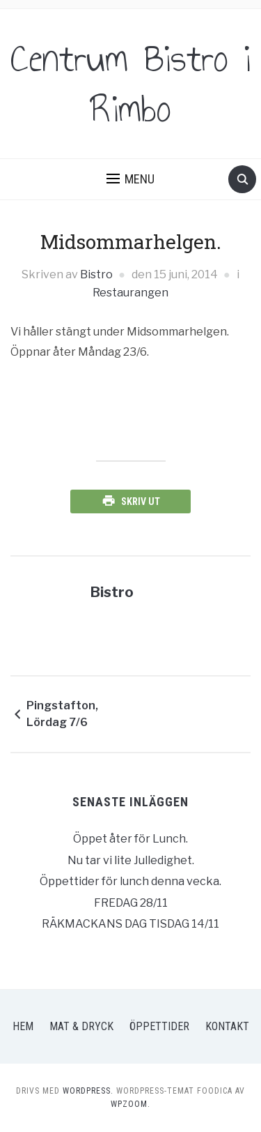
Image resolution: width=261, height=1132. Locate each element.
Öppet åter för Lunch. (130, 838)
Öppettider (159, 1026)
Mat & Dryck (81, 1026)
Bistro (96, 274)
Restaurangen (130, 292)
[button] (130, 179)
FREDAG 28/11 (131, 903)
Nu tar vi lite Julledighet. (131, 860)
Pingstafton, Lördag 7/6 (62, 714)
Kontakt (227, 1026)
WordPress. (88, 1091)
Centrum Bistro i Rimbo (130, 84)
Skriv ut (140, 501)
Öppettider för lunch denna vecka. (130, 881)
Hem (23, 1026)
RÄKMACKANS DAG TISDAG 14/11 (130, 923)
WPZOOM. (130, 1104)
